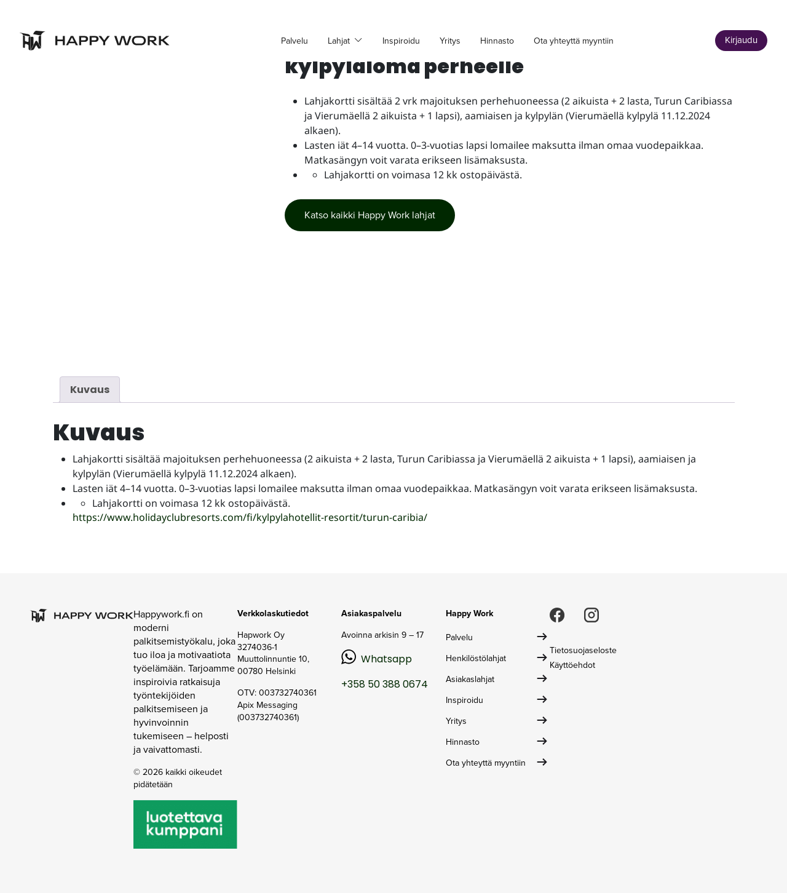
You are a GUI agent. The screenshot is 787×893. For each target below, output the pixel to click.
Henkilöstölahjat (476, 658)
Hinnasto (497, 40)
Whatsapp (386, 659)
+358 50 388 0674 (384, 684)
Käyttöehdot (572, 665)
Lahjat (340, 40)
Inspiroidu (401, 40)
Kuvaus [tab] (89, 390)
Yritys (450, 40)
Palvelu (294, 40)
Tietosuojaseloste (583, 650)
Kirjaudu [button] (741, 40)
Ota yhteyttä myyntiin (574, 40)
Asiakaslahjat (470, 679)
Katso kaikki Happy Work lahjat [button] (369, 215)
